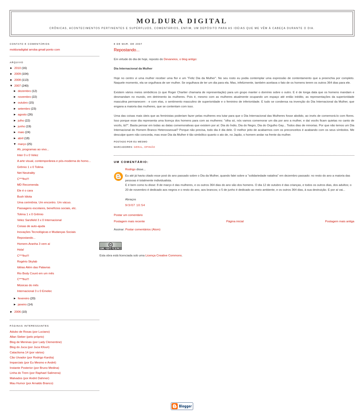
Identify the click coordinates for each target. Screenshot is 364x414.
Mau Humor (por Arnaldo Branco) (31, 383)
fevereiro (24, 298)
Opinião (149, 147)
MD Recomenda (27, 184)
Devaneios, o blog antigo (180, 59)
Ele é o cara (25, 190)
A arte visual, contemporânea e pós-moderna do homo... (54, 160)
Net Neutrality (26, 172)
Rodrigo (130, 169)
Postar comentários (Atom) (143, 229)
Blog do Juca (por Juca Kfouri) (29, 347)
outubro (23, 102)
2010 (17, 67)
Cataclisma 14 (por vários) (27, 352)
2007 (17, 85)
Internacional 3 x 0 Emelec (34, 291)
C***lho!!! (23, 178)
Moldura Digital (182, 21)
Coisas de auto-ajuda (31, 226)
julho (21, 120)
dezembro (25, 90)
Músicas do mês (27, 285)
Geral (138, 147)
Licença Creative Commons (163, 255)
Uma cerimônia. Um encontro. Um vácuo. (44, 202)
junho (22, 126)
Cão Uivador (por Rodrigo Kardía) (32, 357)
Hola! (20, 249)
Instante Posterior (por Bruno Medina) (34, 367)
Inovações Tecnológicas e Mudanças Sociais (46, 231)
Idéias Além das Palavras (33, 267)
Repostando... (127, 49)
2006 (17, 311)
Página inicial (235, 221)
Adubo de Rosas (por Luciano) (30, 331)
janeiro (22, 304)
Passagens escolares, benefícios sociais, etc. (47, 208)
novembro (25, 96)
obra (109, 255)
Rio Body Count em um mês (35, 273)
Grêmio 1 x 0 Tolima (30, 166)
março (22, 143)
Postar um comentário (128, 214)
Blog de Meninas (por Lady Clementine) (36, 342)
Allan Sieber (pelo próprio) (27, 336)
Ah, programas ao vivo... (33, 149)
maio (21, 132)
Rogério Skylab (27, 261)
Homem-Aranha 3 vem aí (33, 243)
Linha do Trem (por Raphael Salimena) (35, 372)
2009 (17, 73)
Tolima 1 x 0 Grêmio (30, 214)
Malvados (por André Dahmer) (29, 378)
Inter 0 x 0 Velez (27, 155)
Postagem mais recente (129, 221)
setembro (24, 108)
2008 (17, 79)
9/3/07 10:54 (135, 205)
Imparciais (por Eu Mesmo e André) (33, 362)
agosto (22, 114)
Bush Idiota (24, 196)
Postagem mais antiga (339, 221)
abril (21, 138)
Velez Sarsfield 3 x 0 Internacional (39, 220)
